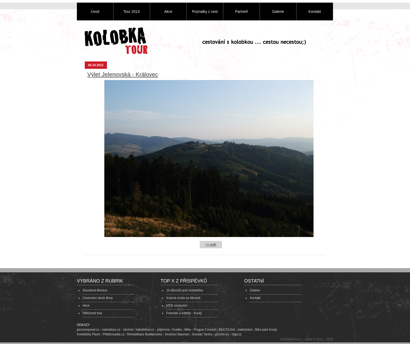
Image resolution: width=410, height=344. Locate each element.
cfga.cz (237, 334)
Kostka (177, 329)
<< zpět (211, 244)
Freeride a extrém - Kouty (184, 313)
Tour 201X (131, 11)
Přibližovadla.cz (113, 334)
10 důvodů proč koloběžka (184, 290)
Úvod (95, 11)
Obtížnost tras (92, 313)
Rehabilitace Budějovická (144, 334)
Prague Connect (205, 329)
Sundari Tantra (202, 334)
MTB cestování (176, 305)
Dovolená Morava (95, 290)
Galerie (278, 11)
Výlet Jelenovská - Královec (122, 74)
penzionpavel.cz (88, 329)
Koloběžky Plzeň (88, 334)
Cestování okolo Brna (98, 298)
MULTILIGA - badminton (236, 329)
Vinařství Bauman (177, 334)
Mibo (187, 329)
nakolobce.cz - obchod (117, 329)
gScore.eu (222, 334)
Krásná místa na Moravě (183, 298)
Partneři (241, 11)
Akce (168, 11)
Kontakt (315, 11)
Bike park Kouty (266, 329)
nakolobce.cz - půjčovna (153, 329)
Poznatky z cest (205, 11)
